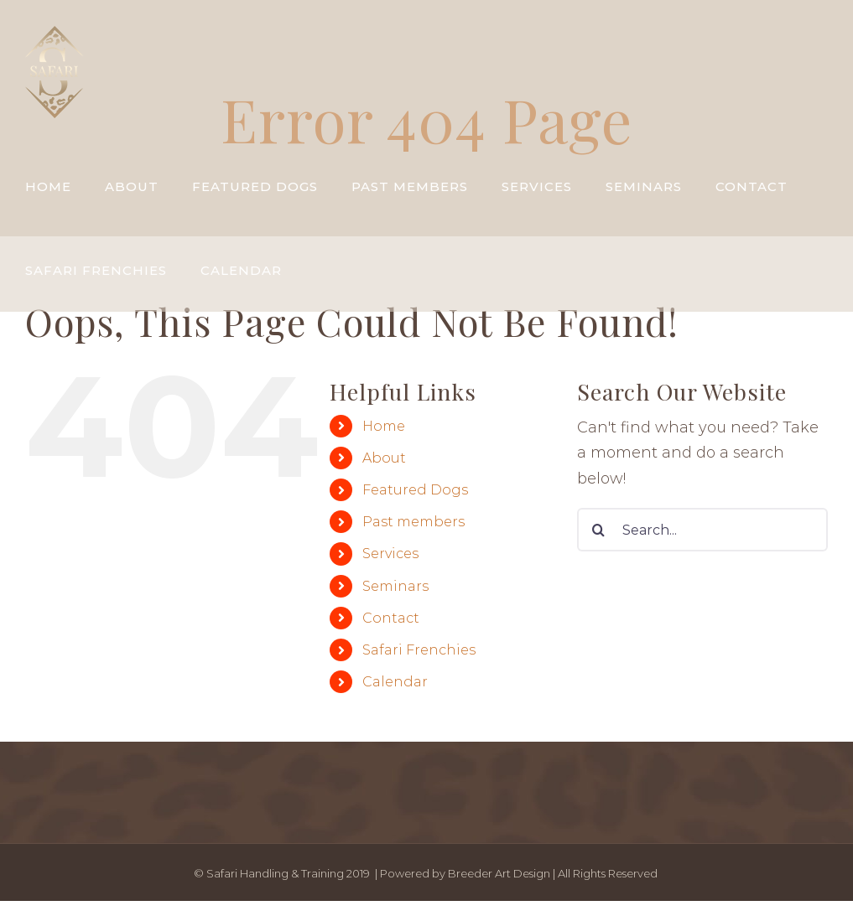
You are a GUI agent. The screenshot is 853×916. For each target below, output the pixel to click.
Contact (390, 618)
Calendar (395, 682)
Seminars (395, 586)
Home (383, 426)
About (384, 458)
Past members (413, 522)
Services (390, 554)
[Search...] (702, 529)
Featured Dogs (415, 490)
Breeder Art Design (499, 873)
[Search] (599, 529)
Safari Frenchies (419, 650)
